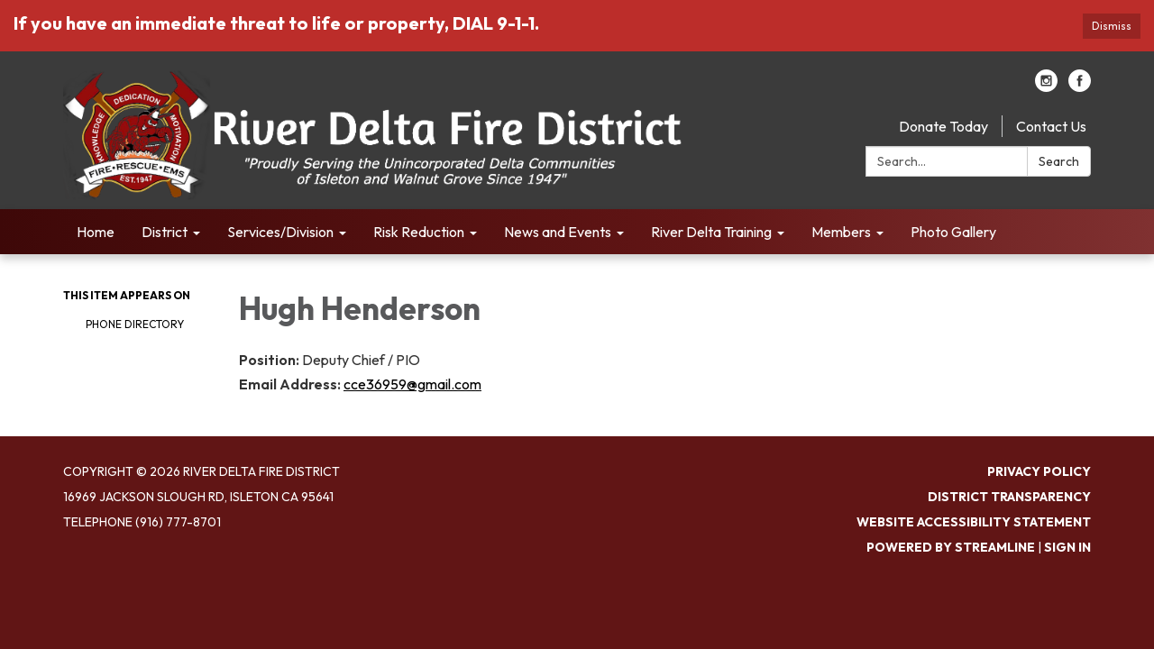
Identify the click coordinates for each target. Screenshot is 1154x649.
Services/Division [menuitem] (280, 232)
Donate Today (943, 126)
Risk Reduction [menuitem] (418, 232)
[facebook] (1079, 87)
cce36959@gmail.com (412, 384)
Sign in (1067, 547)
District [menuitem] (165, 232)
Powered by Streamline (950, 547)
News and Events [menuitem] (557, 232)
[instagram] (1046, 87)
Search (1059, 161)
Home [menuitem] (95, 232)
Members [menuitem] (841, 232)
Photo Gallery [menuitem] (953, 232)
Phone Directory (135, 324)
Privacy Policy (1039, 471)
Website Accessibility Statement (973, 522)
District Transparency (1009, 497)
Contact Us (1051, 126)
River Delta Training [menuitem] (711, 232)
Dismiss (1111, 25)
